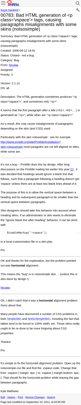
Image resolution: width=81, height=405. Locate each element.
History (11, 397)
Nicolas (13, 65)
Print (20, 397)
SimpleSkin (14, 318)
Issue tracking (9, 10)
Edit (3, 397)
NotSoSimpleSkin (39, 318)
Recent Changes (35, 397)
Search (51, 397)
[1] (72, 169)
